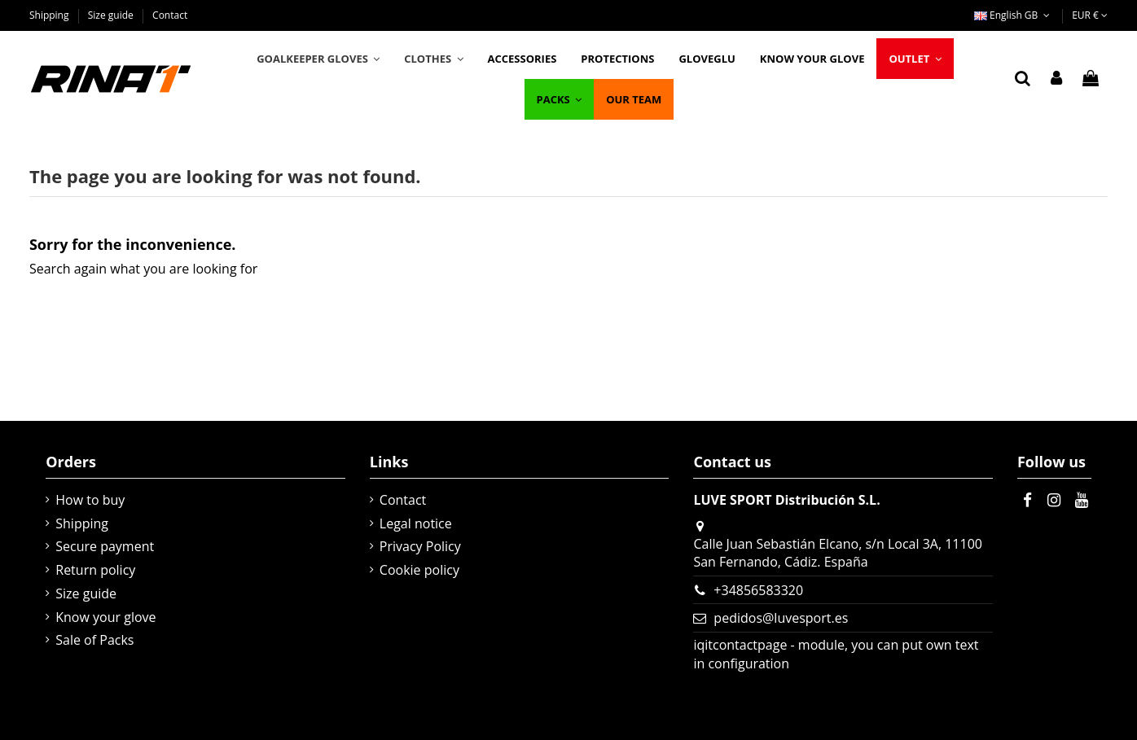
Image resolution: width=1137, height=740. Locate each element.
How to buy (90, 500)
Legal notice (416, 523)
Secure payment (104, 546)
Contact (169, 15)
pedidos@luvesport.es (780, 618)
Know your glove (105, 617)
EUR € (1090, 15)
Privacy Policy (420, 546)
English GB (1013, 15)
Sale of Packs (94, 640)
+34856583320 (758, 590)
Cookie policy (419, 570)
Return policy (95, 570)
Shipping (50, 15)
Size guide (112, 15)
